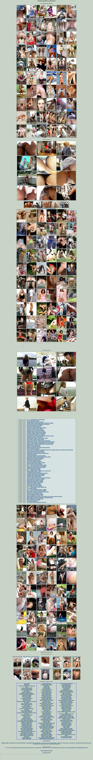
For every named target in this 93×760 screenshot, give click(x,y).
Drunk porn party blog (14, 747)
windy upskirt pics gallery (33, 448)
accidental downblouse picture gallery (36, 455)
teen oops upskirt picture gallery (35, 428)
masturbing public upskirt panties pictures (37, 473)
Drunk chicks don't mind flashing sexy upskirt (38, 424)
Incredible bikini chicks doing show (35, 475)
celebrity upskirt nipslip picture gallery (36, 432)
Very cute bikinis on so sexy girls (35, 495)
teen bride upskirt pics (32, 501)
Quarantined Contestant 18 (33, 445)
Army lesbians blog (45, 747)
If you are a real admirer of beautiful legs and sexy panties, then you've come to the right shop (50, 449)
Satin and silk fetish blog (54, 747)
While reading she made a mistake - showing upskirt (40, 497)
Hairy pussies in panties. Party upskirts (36, 466)
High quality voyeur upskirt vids (38, 487)
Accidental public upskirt (33, 420)
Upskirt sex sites (5, 742)
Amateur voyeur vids (44, 743)
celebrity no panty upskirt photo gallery (36, 427)
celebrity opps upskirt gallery (34, 476)
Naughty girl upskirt (35, 469)
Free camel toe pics (37, 747)
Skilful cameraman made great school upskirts (38, 447)
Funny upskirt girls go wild (33, 499)
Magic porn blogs (30, 747)
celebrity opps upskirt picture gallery (36, 474)
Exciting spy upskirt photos (33, 483)
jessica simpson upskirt (66, 710)
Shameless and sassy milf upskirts (35, 458)
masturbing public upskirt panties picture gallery (39, 456)
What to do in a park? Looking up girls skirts (38, 491)
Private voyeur (12, 742)
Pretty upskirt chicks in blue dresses (36, 452)
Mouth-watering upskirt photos (34, 463)
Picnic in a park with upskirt (34, 446)
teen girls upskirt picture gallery (35, 425)
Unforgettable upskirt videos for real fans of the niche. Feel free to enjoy (44, 496)
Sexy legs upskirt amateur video (39, 465)
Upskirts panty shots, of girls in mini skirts (37, 438)
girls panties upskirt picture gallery (35, 439)
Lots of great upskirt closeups (34, 461)
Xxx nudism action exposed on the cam (36, 502)
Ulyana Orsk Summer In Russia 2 (35, 437)
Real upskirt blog (30, 742)
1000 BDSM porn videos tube (82, 747)
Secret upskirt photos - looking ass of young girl (39, 470)
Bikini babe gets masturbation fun (35, 498)
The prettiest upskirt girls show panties (36, 490)
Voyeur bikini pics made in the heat (35, 451)
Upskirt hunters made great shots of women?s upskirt (40, 423)
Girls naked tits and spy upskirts (39, 489)
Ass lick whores (62, 747)
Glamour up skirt (36, 743)
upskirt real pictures (32, 454)
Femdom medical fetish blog (71, 747)
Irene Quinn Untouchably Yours (34, 493)
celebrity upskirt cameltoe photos (35, 494)
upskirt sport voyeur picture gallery (35, 430)
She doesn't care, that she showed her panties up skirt (40, 435)
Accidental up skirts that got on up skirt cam (38, 453)
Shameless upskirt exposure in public (36, 467)
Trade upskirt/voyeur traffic (46, 750)
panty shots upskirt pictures (34, 426)
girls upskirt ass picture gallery (34, 486)
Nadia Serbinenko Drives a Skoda (35, 481)
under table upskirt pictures (33, 460)
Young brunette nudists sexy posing (36, 434)
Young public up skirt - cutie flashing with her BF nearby (41, 441)
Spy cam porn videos (21, 742)
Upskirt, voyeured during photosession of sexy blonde (40, 442)
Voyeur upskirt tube (46, 740)
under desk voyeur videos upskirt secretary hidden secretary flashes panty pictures (46, 711)
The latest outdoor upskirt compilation (36, 433)
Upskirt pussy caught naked (37, 419)
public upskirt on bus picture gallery (36, 479)
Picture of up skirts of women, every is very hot (38, 440)
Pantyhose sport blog (22, 747)
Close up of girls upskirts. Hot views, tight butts (38, 477)
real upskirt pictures (32, 488)
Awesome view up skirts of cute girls (36, 431)
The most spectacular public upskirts (36, 462)
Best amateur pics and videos (54, 743)
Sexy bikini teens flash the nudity (35, 480)
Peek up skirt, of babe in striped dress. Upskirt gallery (40, 444)
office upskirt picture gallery (34, 468)
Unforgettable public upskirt (34, 472)
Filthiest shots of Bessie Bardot (34, 459)
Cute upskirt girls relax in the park (35, 421)
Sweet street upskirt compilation (35, 482)
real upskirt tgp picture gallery (34, 484)
